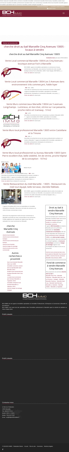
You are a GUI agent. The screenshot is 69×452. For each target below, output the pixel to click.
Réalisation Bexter (18, 446)
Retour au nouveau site (10, 43)
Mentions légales (48, 446)
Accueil (26, 446)
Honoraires (40, 446)
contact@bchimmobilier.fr (12, 417)
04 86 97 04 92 (51, 8)
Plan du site (32, 446)
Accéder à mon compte (57, 6)
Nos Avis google (42, 6)
